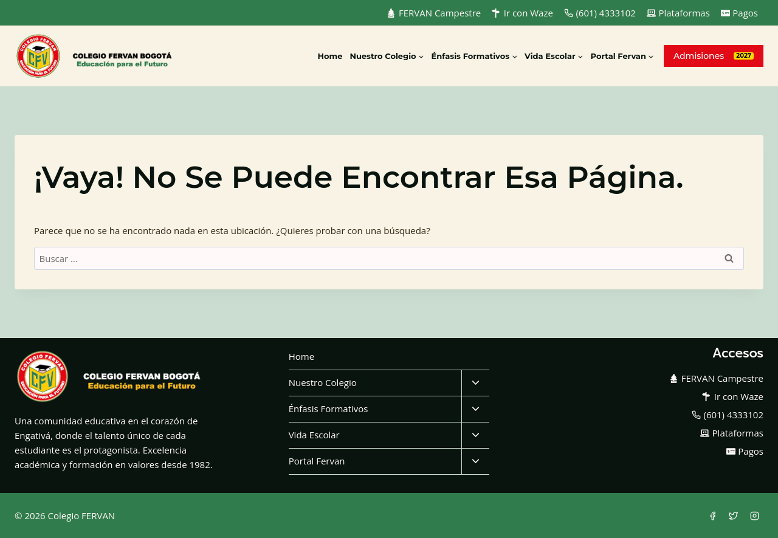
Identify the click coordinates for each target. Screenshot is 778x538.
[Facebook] (712, 515)
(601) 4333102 (600, 13)
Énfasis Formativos (328, 408)
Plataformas (678, 13)
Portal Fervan (317, 461)
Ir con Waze (522, 13)
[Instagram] (754, 515)
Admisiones (698, 55)
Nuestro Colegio (323, 382)
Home (329, 56)
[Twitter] (734, 515)
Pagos (739, 13)
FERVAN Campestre (434, 13)
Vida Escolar (314, 435)
